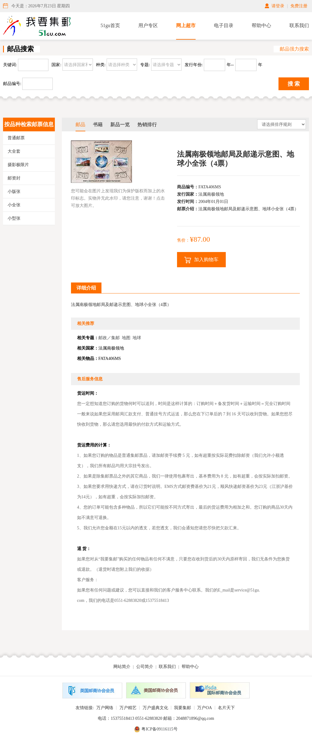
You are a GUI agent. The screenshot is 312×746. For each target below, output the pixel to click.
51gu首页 (110, 25)
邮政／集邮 (109, 338)
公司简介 (144, 666)
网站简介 (121, 666)
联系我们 (299, 25)
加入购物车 (201, 260)
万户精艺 (127, 707)
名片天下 (226, 707)
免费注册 (298, 6)
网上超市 (186, 25)
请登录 (277, 6)
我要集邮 (182, 707)
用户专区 (148, 25)
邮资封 (14, 178)
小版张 (14, 191)
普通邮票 (16, 138)
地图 (126, 338)
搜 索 (294, 84)
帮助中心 (261, 25)
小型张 (14, 218)
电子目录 (223, 25)
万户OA (204, 707)
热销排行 (147, 124)
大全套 (14, 151)
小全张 (14, 205)
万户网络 (104, 707)
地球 (137, 338)
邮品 (80, 124)
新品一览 (120, 124)
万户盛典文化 (155, 707)
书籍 (98, 124)
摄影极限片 (18, 164)
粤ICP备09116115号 (159, 729)
